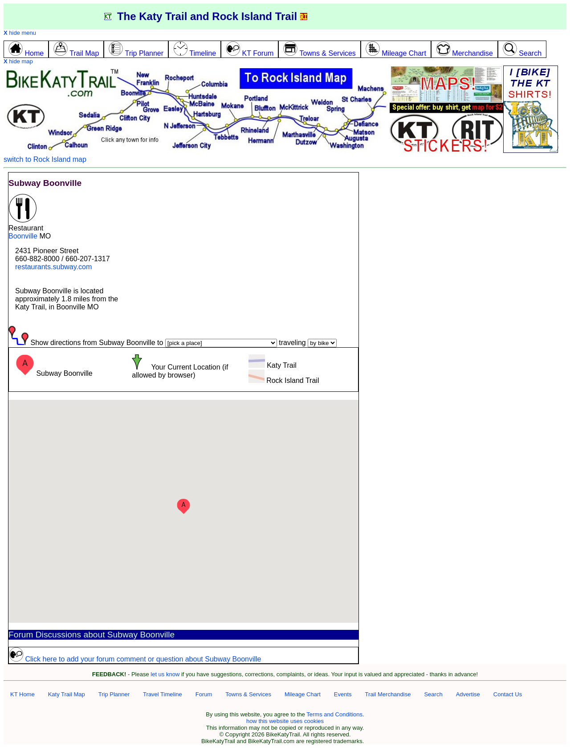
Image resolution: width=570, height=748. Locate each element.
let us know (165, 674)
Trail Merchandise (388, 694)
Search (433, 694)
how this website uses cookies (285, 721)
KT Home (22, 694)
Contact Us (507, 694)
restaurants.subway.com (53, 267)
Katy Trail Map (66, 694)
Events (343, 694)
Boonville (22, 236)
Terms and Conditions (334, 714)
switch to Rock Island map (45, 159)
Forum (203, 694)
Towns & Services (248, 694)
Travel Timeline (162, 694)
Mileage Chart (303, 694)
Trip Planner (114, 694)
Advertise (468, 694)
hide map (18, 61)
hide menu (20, 32)
